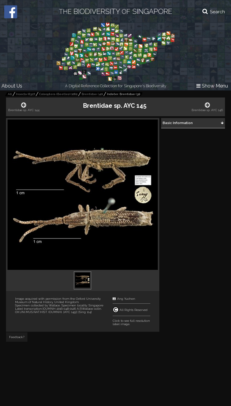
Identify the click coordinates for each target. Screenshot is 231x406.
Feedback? (16, 337)
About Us (12, 86)
